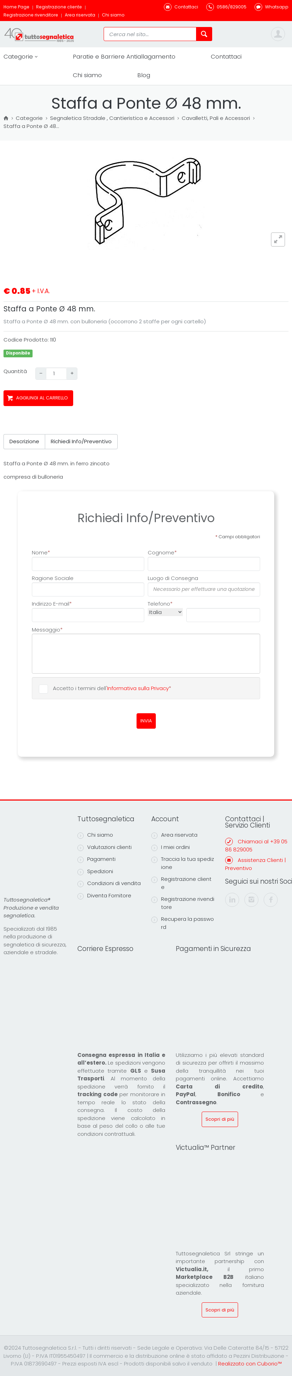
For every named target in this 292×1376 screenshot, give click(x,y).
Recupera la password (182, 923)
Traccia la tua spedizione (182, 863)
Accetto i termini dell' (112, 688)
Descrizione (24, 441)
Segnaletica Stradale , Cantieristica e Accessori (112, 118)
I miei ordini (170, 847)
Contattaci (226, 56)
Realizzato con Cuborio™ (249, 1363)
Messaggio (47, 629)
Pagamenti (96, 859)
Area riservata (80, 15)
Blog (143, 75)
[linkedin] (232, 900)
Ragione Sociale (53, 578)
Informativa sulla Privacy (138, 688)
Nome (41, 552)
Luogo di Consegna (173, 578)
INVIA (146, 720)
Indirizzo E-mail (52, 603)
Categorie (20, 56)
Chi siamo (113, 15)
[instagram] (251, 900)
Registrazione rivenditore (31, 15)
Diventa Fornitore (104, 895)
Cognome (162, 552)
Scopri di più (220, 1119)
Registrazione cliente (59, 7)
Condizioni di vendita (109, 883)
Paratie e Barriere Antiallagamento (124, 56)
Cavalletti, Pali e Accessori (216, 118)
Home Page (16, 7)
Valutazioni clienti (104, 847)
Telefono (160, 603)
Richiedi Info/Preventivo (81, 441)
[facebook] (271, 900)
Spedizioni (95, 871)
